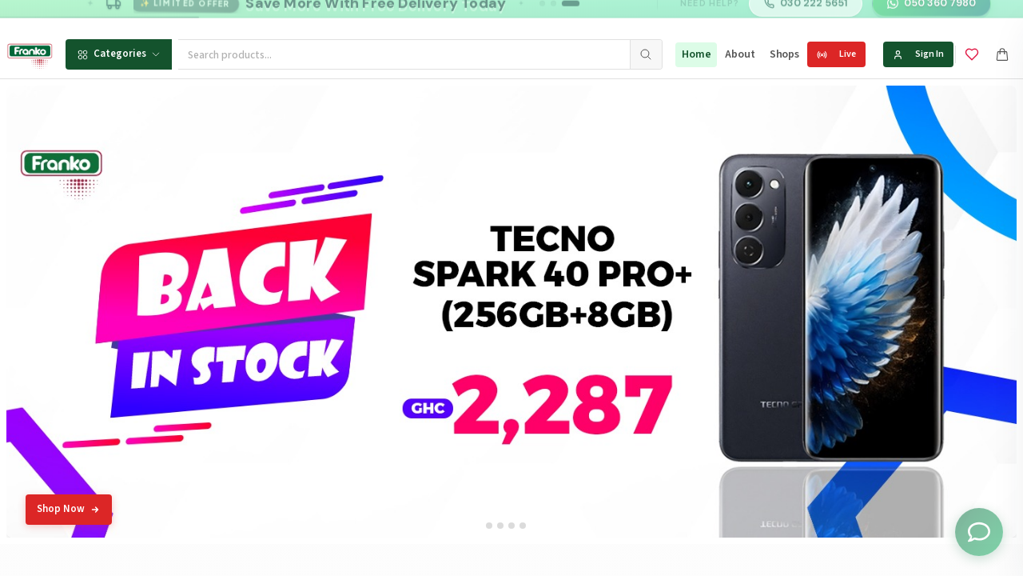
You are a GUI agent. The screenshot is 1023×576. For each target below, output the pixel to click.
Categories (119, 53)
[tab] (489, 525)
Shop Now (69, 509)
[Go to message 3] (570, 15)
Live (836, 54)
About (739, 54)
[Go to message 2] (553, 15)
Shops (784, 54)
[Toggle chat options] (979, 532)
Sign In (918, 54)
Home (696, 54)
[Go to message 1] (542, 15)
